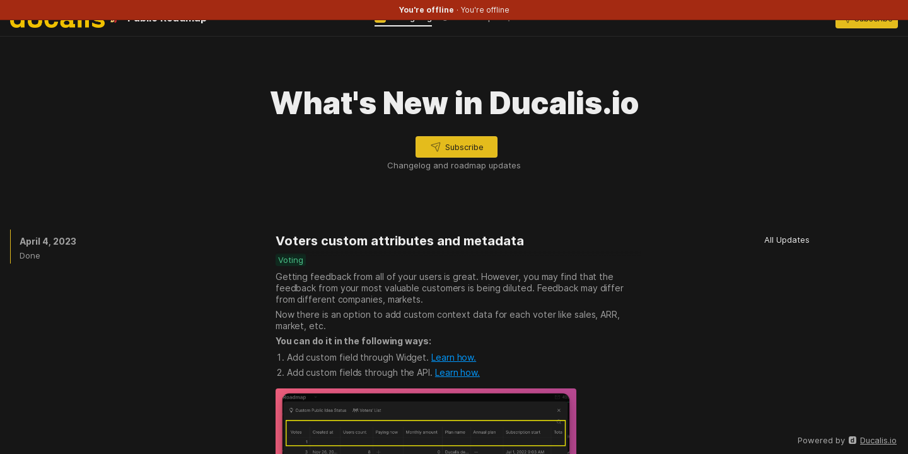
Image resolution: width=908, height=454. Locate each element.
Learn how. (453, 357)
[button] (457, 147)
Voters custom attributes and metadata (400, 240)
